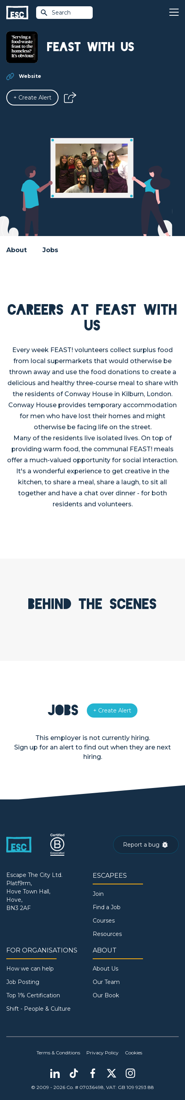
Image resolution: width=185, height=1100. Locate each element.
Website (30, 76)
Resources (107, 934)
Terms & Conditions (58, 1053)
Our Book (106, 995)
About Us (105, 968)
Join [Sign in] (98, 893)
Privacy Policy (102, 1053)
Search (55, 13)
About (16, 250)
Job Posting (22, 982)
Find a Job (107, 907)
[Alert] (32, 97)
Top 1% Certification (33, 995)
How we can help (30, 968)
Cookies (133, 1053)
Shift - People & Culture (38, 1008)
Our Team (106, 982)
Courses (104, 920)
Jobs (50, 250)
